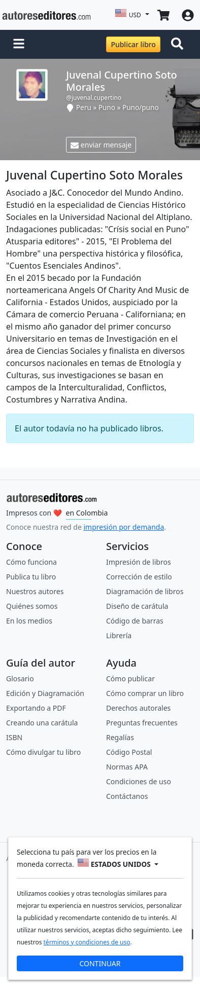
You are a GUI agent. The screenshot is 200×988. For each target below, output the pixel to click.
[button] (18, 44)
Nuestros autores (34, 591)
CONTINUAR (99, 963)
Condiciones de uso (138, 781)
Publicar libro (133, 44)
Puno (106, 107)
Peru (83, 107)
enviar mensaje (101, 145)
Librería (118, 635)
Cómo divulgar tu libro (43, 752)
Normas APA (127, 767)
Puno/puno (140, 107)
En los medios (29, 621)
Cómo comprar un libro (145, 693)
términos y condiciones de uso (87, 942)
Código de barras (134, 621)
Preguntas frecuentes (142, 722)
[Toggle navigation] (179, 44)
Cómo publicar (130, 678)
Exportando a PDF (36, 708)
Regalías (120, 737)
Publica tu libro (31, 576)
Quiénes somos (31, 606)
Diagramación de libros (144, 591)
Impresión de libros (138, 562)
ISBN (14, 737)
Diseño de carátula (137, 606)
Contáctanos (127, 796)
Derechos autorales (138, 708)
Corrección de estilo (139, 576)
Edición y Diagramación (45, 693)
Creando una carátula (42, 722)
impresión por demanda (123, 527)
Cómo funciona (31, 562)
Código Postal (129, 752)
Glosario (20, 678)
